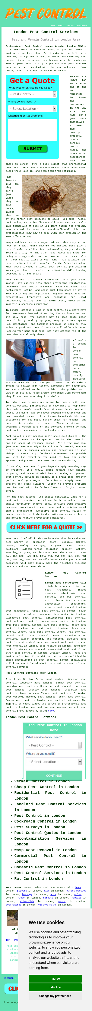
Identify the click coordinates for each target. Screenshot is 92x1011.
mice (47, 891)
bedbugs (27, 894)
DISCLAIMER (82, 25)
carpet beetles (76, 891)
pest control (23, 653)
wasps (62, 901)
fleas (21, 898)
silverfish (27, 901)
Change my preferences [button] (55, 996)
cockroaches (13, 905)
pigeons (22, 891)
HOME (53, 25)
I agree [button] (55, 978)
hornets (48, 898)
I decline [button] (55, 987)
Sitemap (8, 978)
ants (53, 894)
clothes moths (47, 905)
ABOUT (60, 25)
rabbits (76, 898)
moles (78, 894)
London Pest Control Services (31, 717)
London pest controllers (62, 583)
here (51, 711)
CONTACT (70, 25)
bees (78, 887)
